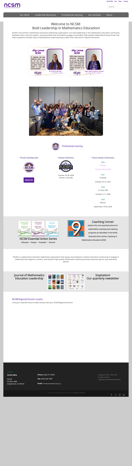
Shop (120, 1)
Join (115, 1)
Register (29, 180)
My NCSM (110, 1)
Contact (125, 1)
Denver (103, 165)
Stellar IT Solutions (79, 462)
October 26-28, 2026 (103, 169)
